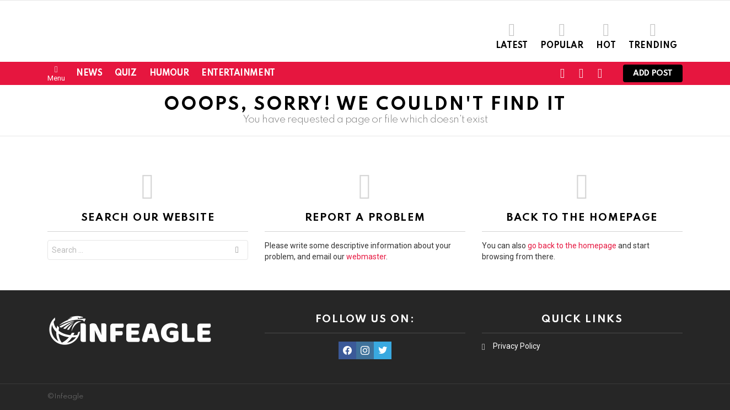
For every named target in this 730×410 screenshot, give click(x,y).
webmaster (366, 256)
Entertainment (238, 73)
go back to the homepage (572, 245)
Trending (653, 35)
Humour (169, 73)
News (89, 73)
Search (237, 251)
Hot (606, 35)
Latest (512, 35)
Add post (653, 76)
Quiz (125, 73)
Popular (561, 35)
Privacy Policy (516, 346)
